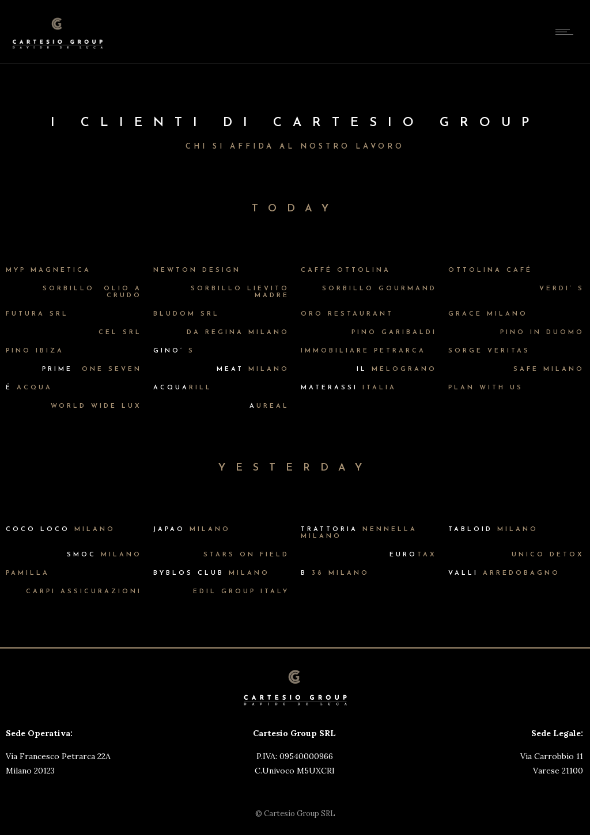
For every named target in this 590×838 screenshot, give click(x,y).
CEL (120, 332)
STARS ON (246, 555)
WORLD (96, 406)
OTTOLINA (490, 270)
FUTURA (37, 314)
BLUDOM (186, 314)
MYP (48, 270)
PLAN (485, 388)
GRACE (488, 314)
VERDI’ (561, 289)
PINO (394, 332)
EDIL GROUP (241, 592)
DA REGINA (238, 332)
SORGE (489, 351)
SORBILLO (379, 289)
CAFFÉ (346, 270)
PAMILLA (28, 573)
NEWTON (197, 270)
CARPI (84, 592)
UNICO (548, 555)
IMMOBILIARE (363, 351)
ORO (347, 314)
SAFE (548, 369)
